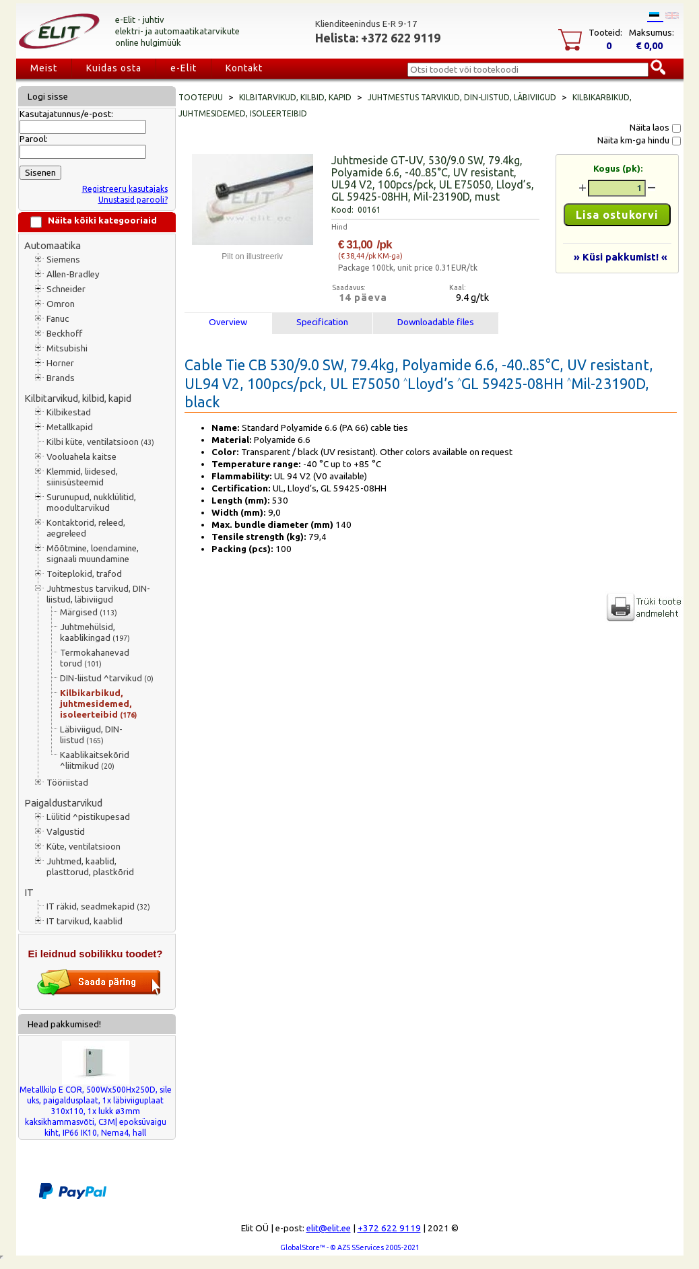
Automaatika (52, 245)
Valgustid (65, 832)
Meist (43, 68)
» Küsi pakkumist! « (620, 257)
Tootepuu (200, 97)
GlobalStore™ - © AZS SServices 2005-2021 (350, 1247)
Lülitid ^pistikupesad (88, 817)
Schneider (66, 289)
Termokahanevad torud (94, 658)
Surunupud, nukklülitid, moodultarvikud (91, 502)
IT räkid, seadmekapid (98, 906)
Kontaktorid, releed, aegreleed (85, 528)
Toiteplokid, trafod (84, 574)
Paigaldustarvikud (63, 803)
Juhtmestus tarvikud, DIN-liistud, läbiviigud (98, 594)
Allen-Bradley (73, 274)
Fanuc (57, 319)
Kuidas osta (113, 68)
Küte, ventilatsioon (83, 847)
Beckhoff (64, 334)
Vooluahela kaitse (81, 457)
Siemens (63, 259)
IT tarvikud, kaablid (84, 921)
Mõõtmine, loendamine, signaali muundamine (92, 553)
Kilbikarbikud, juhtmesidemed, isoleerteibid (98, 704)
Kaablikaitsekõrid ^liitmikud (94, 760)
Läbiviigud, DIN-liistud (91, 734)
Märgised (88, 612)
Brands (60, 378)
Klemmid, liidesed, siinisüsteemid (82, 477)
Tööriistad (67, 783)
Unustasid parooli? (133, 199)
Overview (228, 322)
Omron (60, 304)
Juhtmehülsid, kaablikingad (95, 632)
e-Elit (183, 68)
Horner (60, 363)
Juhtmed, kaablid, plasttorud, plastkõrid (90, 866)
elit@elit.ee (328, 1228)
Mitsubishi (67, 348)
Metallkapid (69, 427)
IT (29, 892)
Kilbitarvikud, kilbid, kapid (77, 398)
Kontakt (244, 68)
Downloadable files (435, 322)
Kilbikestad (68, 412)
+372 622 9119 (389, 1228)
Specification (322, 322)
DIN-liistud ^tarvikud (107, 678)
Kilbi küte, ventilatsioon (100, 442)
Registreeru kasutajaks (125, 188)
